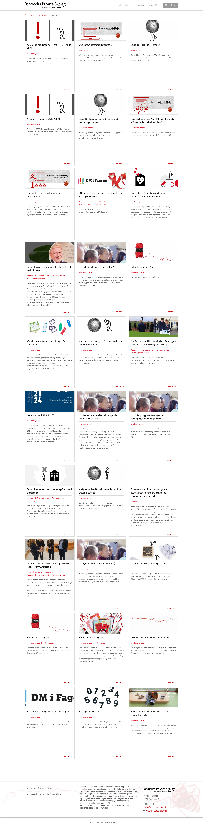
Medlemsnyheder (34, 53)
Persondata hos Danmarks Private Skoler (44, 793)
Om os (150, 5)
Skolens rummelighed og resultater (92, 204)
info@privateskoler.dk (154, 806)
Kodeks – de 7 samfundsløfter (90, 201)
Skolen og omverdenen (36, 278)
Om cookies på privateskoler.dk (40, 788)
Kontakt (141, 5)
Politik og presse (58, 275)
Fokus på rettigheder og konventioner (42, 572)
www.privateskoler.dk (155, 810)
